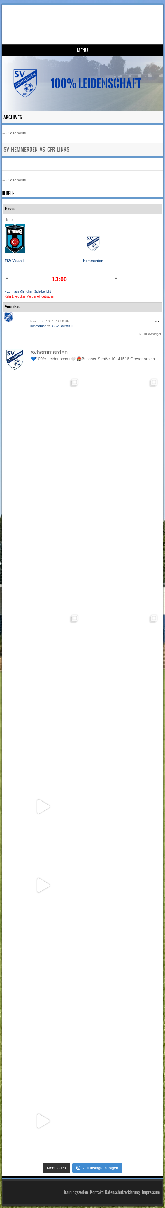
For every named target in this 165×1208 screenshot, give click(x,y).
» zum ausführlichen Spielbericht (28, 291)
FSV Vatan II (15, 261)
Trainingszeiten (76, 1192)
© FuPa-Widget (150, 334)
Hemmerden (93, 261)
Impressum (151, 1192)
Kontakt (96, 1192)
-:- (157, 321)
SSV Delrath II (62, 326)
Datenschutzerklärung (122, 1192)
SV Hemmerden (84, 19)
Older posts (14, 133)
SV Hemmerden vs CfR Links (36, 149)
